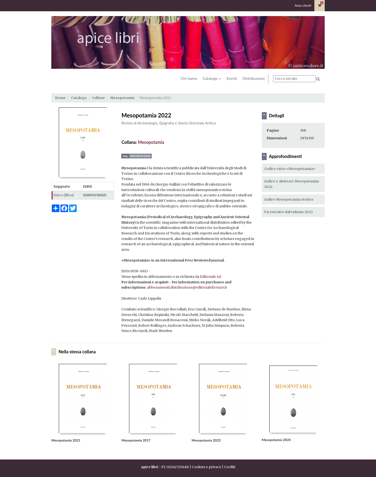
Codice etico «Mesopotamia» (289, 169)
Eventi (231, 78)
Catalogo (212, 78)
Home (60, 98)
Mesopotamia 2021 (65, 440)
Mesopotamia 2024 (276, 440)
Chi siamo (189, 78)
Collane (98, 98)
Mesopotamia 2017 (136, 440)
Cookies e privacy (206, 467)
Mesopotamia (122, 98)
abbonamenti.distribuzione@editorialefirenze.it (187, 287)
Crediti (229, 467)
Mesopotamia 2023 (206, 440)
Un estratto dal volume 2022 (288, 212)
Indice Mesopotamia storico (288, 199)
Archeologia (140, 156)
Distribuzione (253, 78)
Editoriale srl (210, 276)
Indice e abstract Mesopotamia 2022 (291, 184)
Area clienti (303, 5)
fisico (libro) (63, 195)
